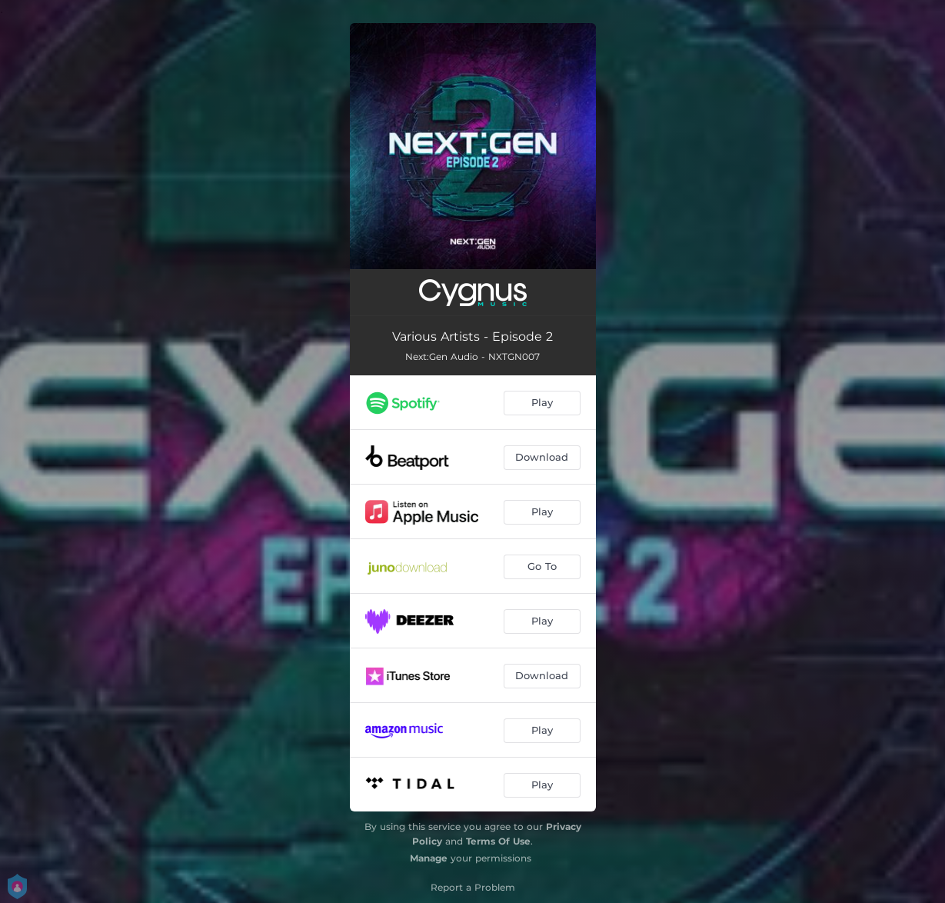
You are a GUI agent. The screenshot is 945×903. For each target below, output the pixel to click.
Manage (429, 858)
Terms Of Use (498, 841)
